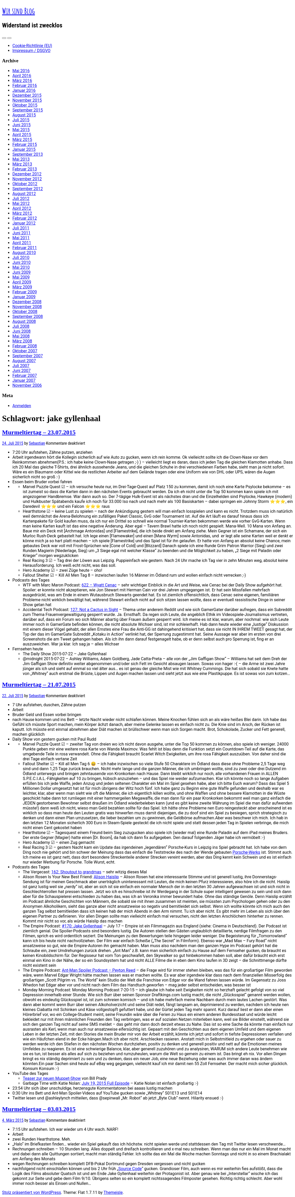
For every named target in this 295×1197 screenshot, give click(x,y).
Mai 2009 (21, 277)
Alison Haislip (106, 876)
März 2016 (22, 80)
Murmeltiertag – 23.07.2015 (39, 432)
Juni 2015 (21, 124)
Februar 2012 (24, 218)
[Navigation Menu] (9, 38)
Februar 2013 (24, 169)
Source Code (130, 1168)
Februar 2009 (24, 291)
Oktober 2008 (24, 311)
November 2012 (27, 178)
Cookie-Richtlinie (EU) (32, 45)
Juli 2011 (20, 228)
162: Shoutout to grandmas (76, 871)
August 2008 (24, 321)
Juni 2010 (21, 262)
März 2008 (22, 341)
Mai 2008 (21, 336)
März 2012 (22, 213)
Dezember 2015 (26, 95)
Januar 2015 (23, 149)
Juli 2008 (20, 326)
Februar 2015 (24, 144)
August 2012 (24, 193)
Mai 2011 (21, 237)
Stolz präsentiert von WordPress (31, 1192)
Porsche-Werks (246, 852)
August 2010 (24, 252)
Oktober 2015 (24, 105)
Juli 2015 (20, 119)
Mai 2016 (21, 70)
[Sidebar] (4, 38)
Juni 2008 (21, 331)
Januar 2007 (23, 380)
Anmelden (21, 405)
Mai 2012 (21, 203)
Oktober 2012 (24, 183)
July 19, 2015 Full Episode (105, 1083)
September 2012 (27, 188)
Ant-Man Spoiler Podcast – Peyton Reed (98, 970)
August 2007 (24, 360)
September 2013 (27, 154)
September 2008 (27, 316)
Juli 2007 (20, 365)
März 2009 (22, 287)
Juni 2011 (21, 233)
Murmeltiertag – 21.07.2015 (39, 684)
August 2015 (24, 115)
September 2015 (27, 110)
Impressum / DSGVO (31, 50)
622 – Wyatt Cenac (99, 585)
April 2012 (21, 208)
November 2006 (27, 385)
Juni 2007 (21, 370)
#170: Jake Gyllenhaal (82, 926)
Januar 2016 (23, 90)
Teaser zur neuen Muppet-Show (52, 1078)
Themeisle (113, 1192)
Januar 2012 (23, 223)
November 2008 (27, 306)
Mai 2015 (21, 129)
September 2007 (27, 355)
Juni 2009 (21, 272)
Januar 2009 (23, 296)
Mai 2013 (21, 159)
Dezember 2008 (26, 301)
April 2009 (21, 282)
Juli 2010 (20, 257)
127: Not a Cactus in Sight (94, 609)
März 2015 (22, 139)
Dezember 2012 (26, 174)
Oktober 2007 (24, 350)
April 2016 (21, 75)
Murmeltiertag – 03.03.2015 (39, 1109)
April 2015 (21, 134)
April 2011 (21, 242)
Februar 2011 (24, 247)
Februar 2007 (24, 375)
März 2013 (22, 164)
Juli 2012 (20, 198)
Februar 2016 (24, 85)
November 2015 (27, 100)
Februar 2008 (24, 346)
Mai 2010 (21, 267)
